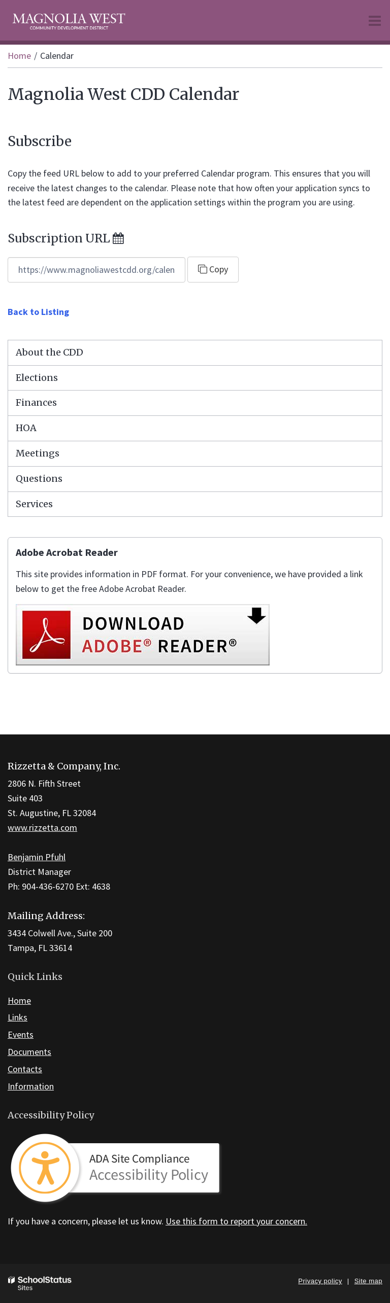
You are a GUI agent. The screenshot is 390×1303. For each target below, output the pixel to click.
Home (19, 55)
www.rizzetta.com (42, 827)
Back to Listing (38, 312)
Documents (29, 1052)
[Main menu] (375, 20)
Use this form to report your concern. (236, 1221)
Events (21, 1034)
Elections (37, 377)
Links (17, 1017)
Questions (39, 478)
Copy (213, 269)
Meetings (37, 453)
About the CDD (49, 352)
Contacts (25, 1069)
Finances (36, 402)
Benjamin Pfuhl (37, 857)
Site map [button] (368, 1281)
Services (34, 504)
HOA (26, 428)
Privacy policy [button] (320, 1281)
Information (31, 1086)
